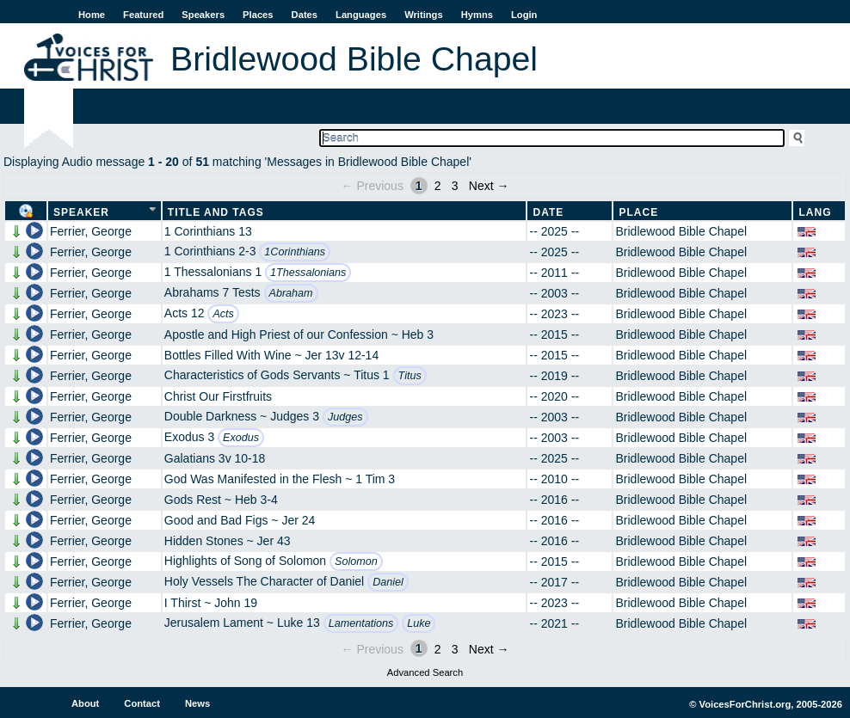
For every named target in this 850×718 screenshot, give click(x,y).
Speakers (203, 14)
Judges (345, 417)
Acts (223, 314)
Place (638, 212)
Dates (304, 14)
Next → (489, 186)
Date (548, 212)
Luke (418, 623)
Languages (361, 14)
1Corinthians (294, 252)
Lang (814, 212)
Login (524, 14)
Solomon (356, 561)
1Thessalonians (308, 273)
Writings (423, 14)
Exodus (241, 438)
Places (258, 14)
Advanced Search (425, 672)
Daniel (388, 582)
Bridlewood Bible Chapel (681, 231)
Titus (410, 376)
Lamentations (361, 623)
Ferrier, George (91, 231)
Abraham (291, 293)
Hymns (477, 14)
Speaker (81, 212)
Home (91, 14)
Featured (143, 14)
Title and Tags (216, 212)
